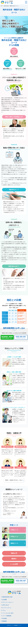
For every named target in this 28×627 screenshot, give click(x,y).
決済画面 (4, 618)
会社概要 (4, 599)
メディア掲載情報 (6, 616)
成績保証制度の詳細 (7, 597)
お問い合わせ (5, 605)
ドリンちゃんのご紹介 (7, 613)
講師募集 (4, 621)
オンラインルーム (6, 607)
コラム (4, 610)
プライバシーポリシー (7, 602)
